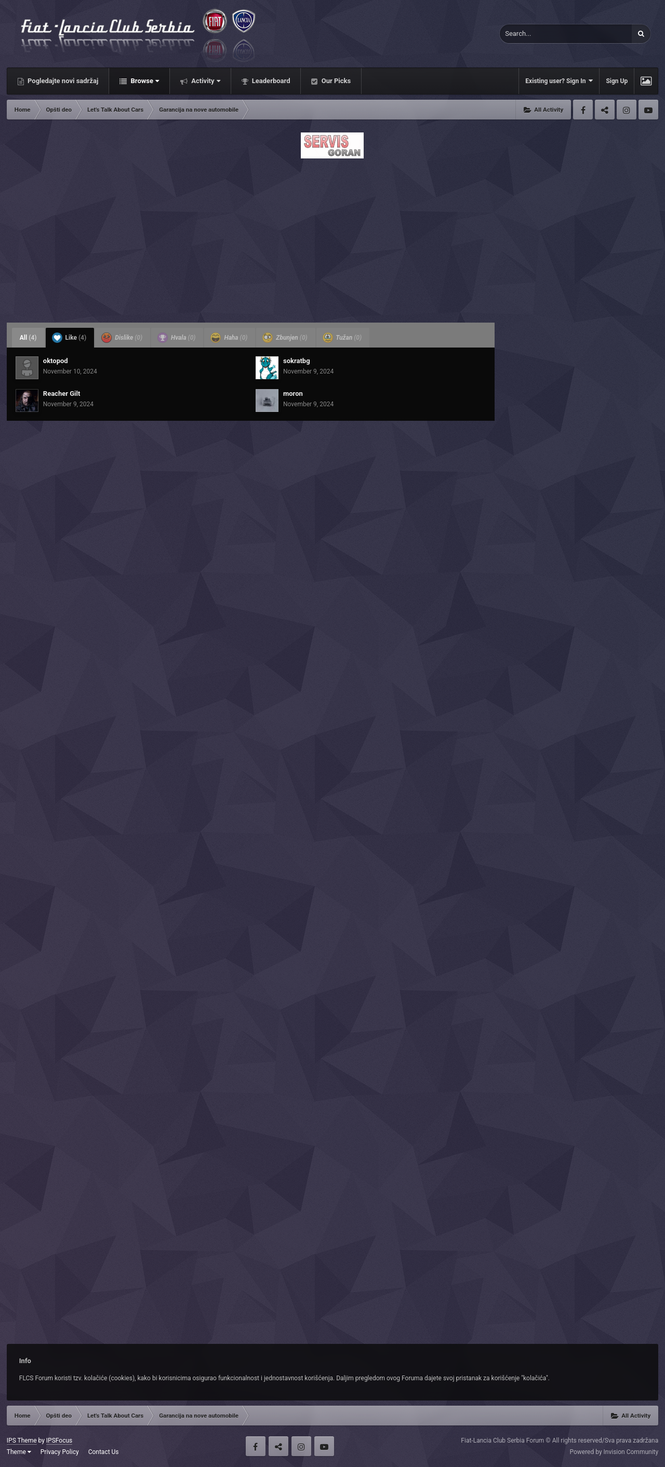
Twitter (605, 109)
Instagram (626, 109)
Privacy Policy (60, 1452)
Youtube (648, 109)
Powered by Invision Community (613, 1452)
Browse (144, 81)
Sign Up (617, 81)
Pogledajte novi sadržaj (62, 81)
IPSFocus (59, 1440)
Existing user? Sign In (559, 81)
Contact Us (103, 1452)
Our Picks (335, 81)
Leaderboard (270, 81)
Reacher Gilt (62, 393)
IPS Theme (22, 1440)
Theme (19, 1452)
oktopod (55, 361)
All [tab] (28, 337)
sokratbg (296, 361)
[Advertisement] (332, 237)
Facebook (583, 109)
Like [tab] (69, 337)
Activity (205, 81)
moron (293, 393)
